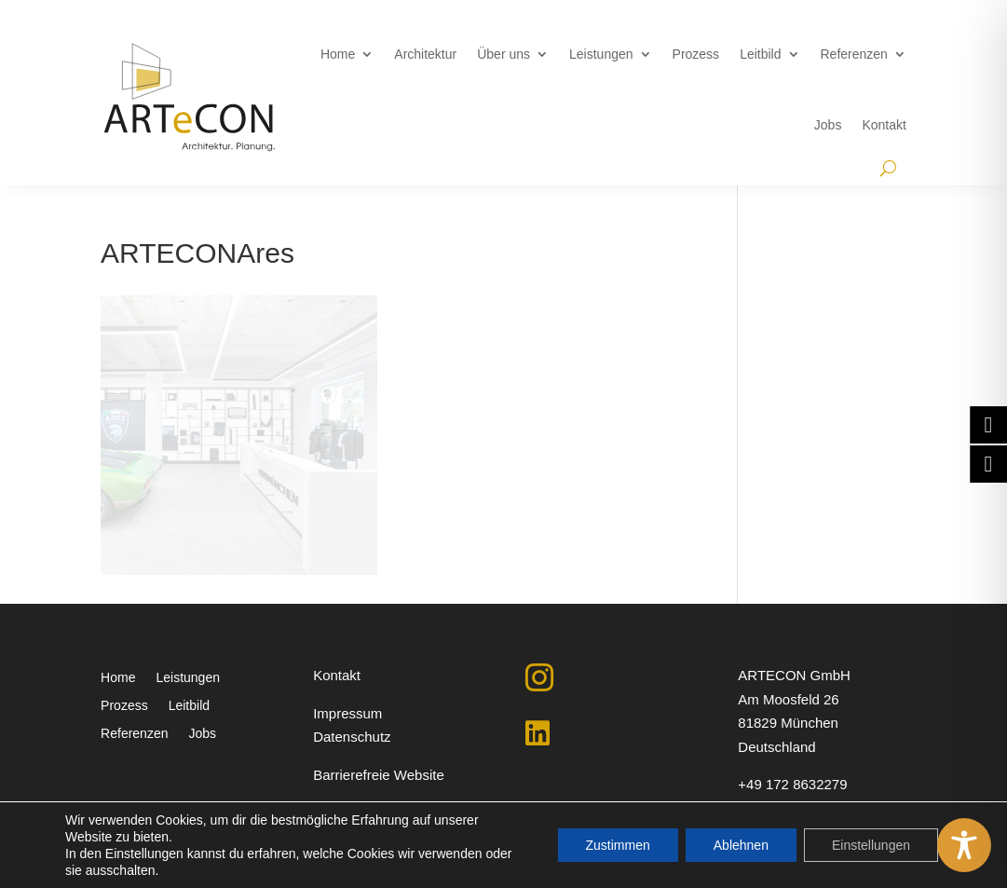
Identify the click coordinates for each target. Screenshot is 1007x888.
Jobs (828, 124)
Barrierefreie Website (378, 775)
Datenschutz (351, 737)
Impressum (347, 713)
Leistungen (601, 54)
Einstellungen (871, 845)
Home (337, 54)
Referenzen (854, 54)
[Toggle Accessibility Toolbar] (964, 845)
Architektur (425, 54)
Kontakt (883, 124)
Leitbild (760, 54)
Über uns (503, 54)
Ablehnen (741, 845)
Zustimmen (618, 845)
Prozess (696, 54)
